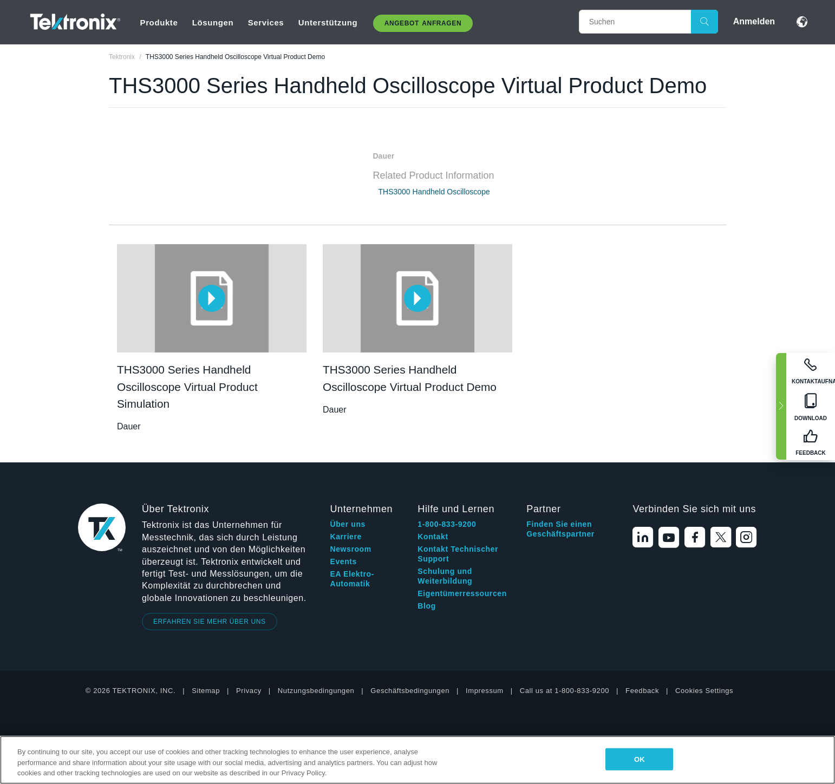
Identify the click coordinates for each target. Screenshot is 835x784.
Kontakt (433, 536)
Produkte (159, 22)
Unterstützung (327, 22)
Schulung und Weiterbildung (445, 576)
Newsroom (350, 549)
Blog (427, 606)
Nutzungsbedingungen (316, 691)
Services (266, 22)
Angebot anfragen (423, 23)
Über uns (347, 524)
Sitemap (206, 691)
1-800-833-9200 (447, 524)
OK (639, 759)
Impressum (485, 691)
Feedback (642, 691)
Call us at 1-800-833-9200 (564, 691)
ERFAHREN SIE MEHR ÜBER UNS (209, 621)
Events (343, 561)
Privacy (249, 691)
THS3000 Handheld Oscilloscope (434, 191)
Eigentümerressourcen (462, 593)
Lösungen (212, 22)
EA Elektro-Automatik (352, 579)
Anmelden (754, 21)
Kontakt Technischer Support (458, 554)
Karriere (346, 536)
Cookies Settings (704, 691)
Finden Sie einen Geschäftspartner (560, 529)
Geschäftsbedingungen (409, 691)
